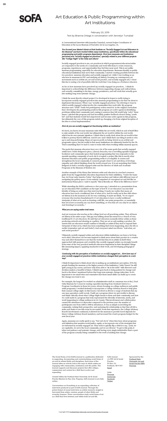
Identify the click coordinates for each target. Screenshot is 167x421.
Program (110, 374)
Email (109, 368)
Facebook (111, 379)
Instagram (111, 377)
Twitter (110, 381)
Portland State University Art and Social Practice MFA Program (137, 362)
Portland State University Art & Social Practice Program (89, 412)
